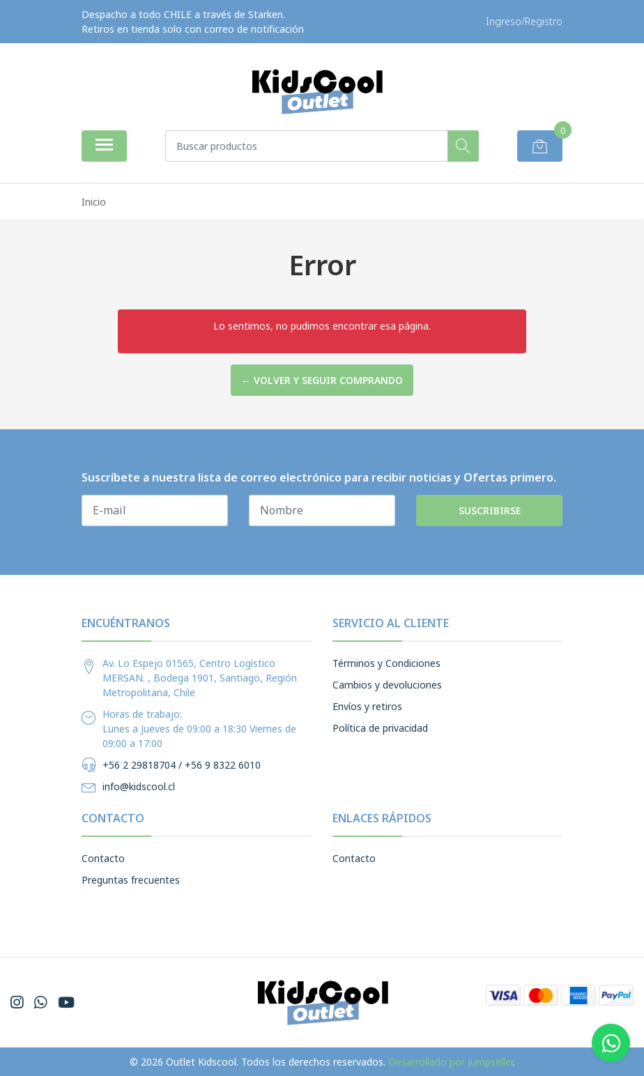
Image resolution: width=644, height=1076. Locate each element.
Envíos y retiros (367, 706)
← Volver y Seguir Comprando (322, 380)
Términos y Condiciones (386, 663)
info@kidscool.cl (138, 786)
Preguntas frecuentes (131, 879)
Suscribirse (490, 510)
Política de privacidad (380, 728)
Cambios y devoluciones (387, 684)
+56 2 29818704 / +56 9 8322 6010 (181, 764)
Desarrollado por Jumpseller (450, 1061)
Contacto (103, 858)
